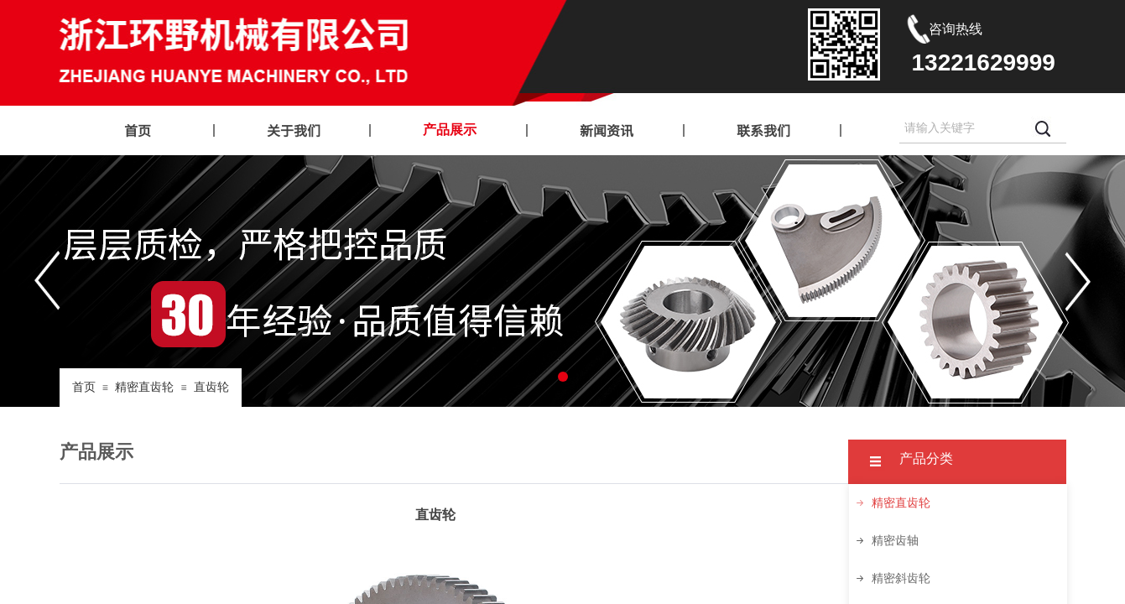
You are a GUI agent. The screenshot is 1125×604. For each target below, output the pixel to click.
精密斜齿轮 (901, 578)
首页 (84, 387)
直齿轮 (211, 387)
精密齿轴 (895, 540)
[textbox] (961, 128)
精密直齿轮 (144, 387)
